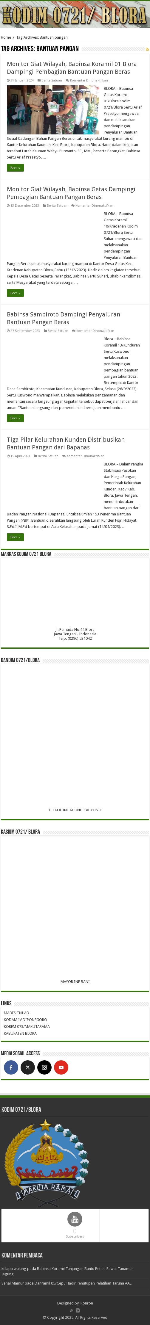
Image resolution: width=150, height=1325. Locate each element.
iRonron (86, 1303)
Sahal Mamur (12, 1283)
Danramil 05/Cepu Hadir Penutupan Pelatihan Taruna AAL (83, 1283)
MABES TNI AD (16, 1013)
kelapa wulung (13, 1268)
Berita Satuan (51, 80)
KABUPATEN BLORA (20, 1033)
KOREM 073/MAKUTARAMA (27, 1026)
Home (6, 37)
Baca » (15, 168)
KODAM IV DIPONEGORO (25, 1019)
